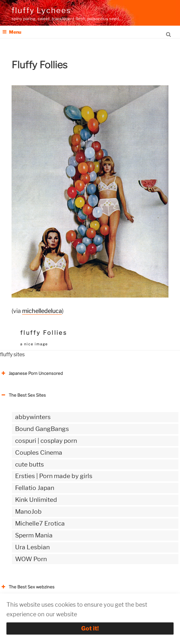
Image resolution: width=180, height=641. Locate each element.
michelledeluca (42, 311)
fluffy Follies (43, 332)
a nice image (34, 344)
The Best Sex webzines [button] (27, 587)
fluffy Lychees (41, 10)
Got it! (90, 628)
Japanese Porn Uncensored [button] (31, 373)
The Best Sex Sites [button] (23, 395)
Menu (11, 32)
